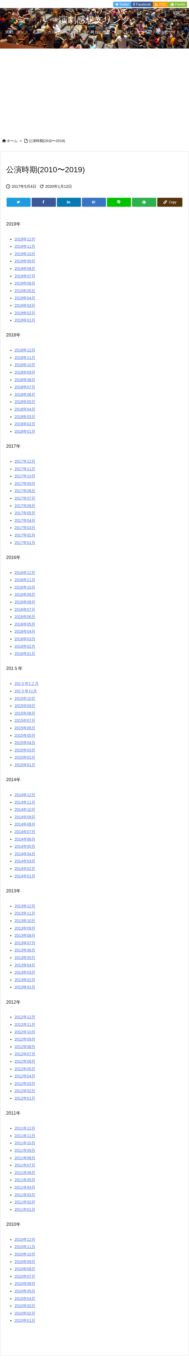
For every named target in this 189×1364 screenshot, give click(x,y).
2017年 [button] (13, 446)
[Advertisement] (94, 90)
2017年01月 (24, 542)
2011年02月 (24, 1202)
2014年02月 (24, 868)
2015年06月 (24, 728)
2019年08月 (24, 268)
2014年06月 (24, 839)
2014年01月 (24, 876)
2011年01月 (24, 1209)
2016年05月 (24, 624)
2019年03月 (24, 305)
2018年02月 (24, 424)
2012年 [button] (13, 1002)
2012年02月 (24, 1091)
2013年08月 (24, 935)
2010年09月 (24, 1261)
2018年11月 (24, 357)
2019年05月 (24, 291)
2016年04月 (24, 631)
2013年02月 (24, 980)
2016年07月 (24, 609)
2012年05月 (24, 1069)
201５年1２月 (26, 683)
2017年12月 (24, 461)
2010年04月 (24, 1298)
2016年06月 (24, 616)
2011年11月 (24, 1135)
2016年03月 (24, 639)
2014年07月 (24, 831)
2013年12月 (24, 906)
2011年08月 (24, 1158)
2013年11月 (24, 913)
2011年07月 (24, 1165)
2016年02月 (24, 646)
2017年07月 (24, 498)
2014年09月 (24, 817)
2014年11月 (24, 802)
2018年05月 (24, 401)
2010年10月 (24, 1254)
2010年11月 (24, 1246)
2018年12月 (24, 350)
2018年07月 (24, 387)
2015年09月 (24, 705)
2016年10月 (24, 587)
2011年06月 (24, 1172)
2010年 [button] (13, 1224)
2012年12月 (24, 1017)
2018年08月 (24, 380)
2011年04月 (24, 1187)
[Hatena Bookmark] (94, 202)
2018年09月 (24, 372)
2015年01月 (24, 765)
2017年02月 (24, 535)
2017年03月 (24, 527)
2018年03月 (24, 416)
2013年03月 (24, 972)
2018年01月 (24, 431)
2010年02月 (24, 1313)
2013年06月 (24, 950)
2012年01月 (24, 1098)
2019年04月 (24, 298)
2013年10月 (24, 920)
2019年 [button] (13, 224)
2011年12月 (24, 1128)
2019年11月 (24, 246)
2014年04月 (24, 854)
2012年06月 (24, 1061)
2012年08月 (24, 1046)
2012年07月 (24, 1054)
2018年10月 (24, 365)
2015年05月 (24, 735)
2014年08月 (24, 824)
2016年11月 (24, 580)
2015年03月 (24, 750)
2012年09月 (24, 1039)
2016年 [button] (13, 557)
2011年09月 (24, 1150)
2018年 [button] (13, 335)
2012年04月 (24, 1076)
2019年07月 (24, 276)
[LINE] (119, 202)
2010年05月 (24, 1291)
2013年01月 (24, 987)
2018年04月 (24, 409)
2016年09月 (24, 594)
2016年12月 (24, 572)
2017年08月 (24, 491)
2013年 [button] (13, 891)
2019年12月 (24, 239)
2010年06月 (24, 1283)
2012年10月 (24, 1032)
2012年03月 (24, 1083)
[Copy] (169, 202)
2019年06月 (24, 283)
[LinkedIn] (69, 202)
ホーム (12, 141)
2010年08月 (24, 1269)
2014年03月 (24, 861)
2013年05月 (24, 957)
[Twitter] (19, 202)
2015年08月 (24, 713)
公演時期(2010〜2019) (47, 141)
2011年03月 (24, 1195)
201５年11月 (25, 691)
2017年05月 (24, 513)
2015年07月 (24, 720)
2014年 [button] (13, 779)
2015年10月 (24, 698)
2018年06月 (24, 394)
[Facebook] (44, 202)
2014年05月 (24, 846)
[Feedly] (144, 202)
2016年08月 (24, 602)
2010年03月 (24, 1306)
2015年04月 (24, 742)
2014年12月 (24, 795)
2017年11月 (24, 469)
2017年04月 (24, 520)
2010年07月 (24, 1276)
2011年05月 (24, 1180)
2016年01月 (24, 653)
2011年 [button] (13, 1113)
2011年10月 (24, 1143)
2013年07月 (24, 943)
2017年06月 (24, 505)
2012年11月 (24, 1024)
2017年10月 (24, 476)
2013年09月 (24, 928)
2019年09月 (24, 261)
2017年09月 (24, 483)
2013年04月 (24, 965)
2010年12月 (24, 1239)
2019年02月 (24, 313)
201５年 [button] (14, 668)
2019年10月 (24, 254)
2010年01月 (24, 1320)
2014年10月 (24, 809)
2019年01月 (24, 320)
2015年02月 (24, 757)
